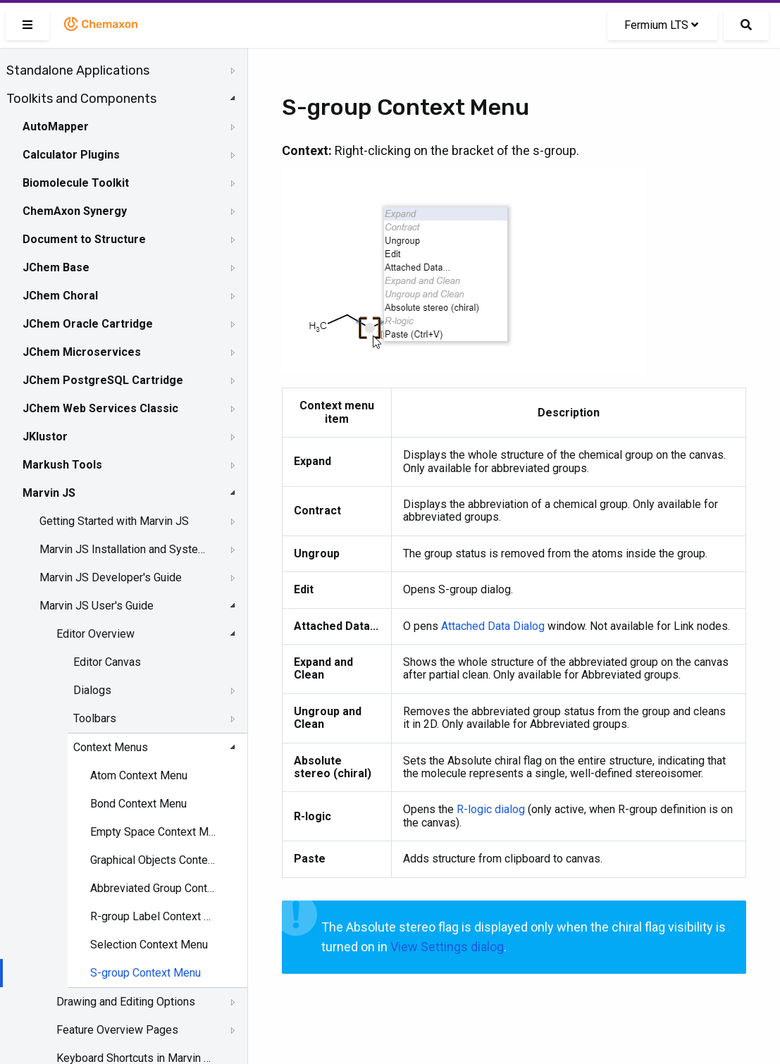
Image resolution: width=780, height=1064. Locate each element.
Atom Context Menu (138, 775)
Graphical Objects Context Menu (155, 860)
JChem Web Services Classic (100, 408)
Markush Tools (62, 464)
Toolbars (94, 718)
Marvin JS (49, 493)
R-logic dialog (491, 809)
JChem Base (56, 267)
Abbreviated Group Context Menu (155, 888)
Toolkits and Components (81, 98)
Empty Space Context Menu (155, 832)
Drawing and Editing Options (125, 1001)
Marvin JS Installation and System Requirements (124, 549)
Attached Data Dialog (493, 626)
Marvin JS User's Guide (96, 605)
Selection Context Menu (149, 944)
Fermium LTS (661, 25)
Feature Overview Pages (117, 1030)
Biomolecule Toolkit (76, 183)
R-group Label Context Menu (155, 916)
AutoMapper (56, 126)
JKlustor (45, 436)
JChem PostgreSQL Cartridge (103, 380)
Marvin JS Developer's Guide (110, 577)
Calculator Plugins (71, 154)
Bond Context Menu (138, 803)
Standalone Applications (77, 70)
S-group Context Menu (145, 972)
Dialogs (92, 690)
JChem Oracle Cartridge (88, 323)
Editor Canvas (107, 662)
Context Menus (110, 747)
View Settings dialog (447, 946)
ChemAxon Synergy (75, 211)
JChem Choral (60, 295)
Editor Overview (95, 634)
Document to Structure (84, 239)
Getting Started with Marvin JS (114, 521)
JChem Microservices (82, 352)
